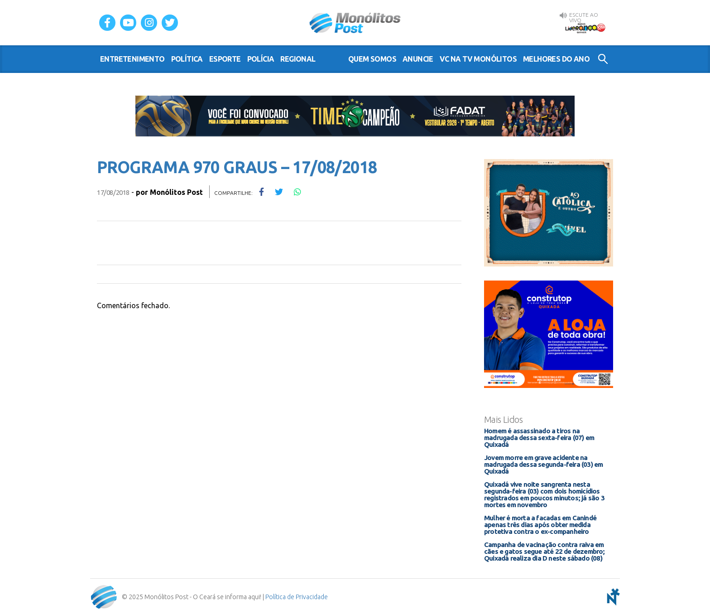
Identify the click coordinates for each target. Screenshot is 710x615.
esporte (225, 59)
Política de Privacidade (296, 596)
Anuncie (418, 59)
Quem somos (372, 59)
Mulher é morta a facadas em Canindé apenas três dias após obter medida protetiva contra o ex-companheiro (540, 524)
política (187, 59)
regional (297, 59)
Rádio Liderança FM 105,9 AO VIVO (585, 28)
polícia (260, 59)
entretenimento (132, 59)
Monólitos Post (355, 22)
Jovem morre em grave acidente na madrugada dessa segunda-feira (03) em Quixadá (543, 464)
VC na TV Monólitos (478, 59)
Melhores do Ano (556, 59)
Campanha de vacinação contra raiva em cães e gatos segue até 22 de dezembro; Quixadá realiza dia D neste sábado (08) (544, 551)
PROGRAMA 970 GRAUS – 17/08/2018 (237, 167)
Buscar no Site (603, 59)
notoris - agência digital (612, 596)
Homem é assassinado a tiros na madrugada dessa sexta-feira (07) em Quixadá (539, 437)
